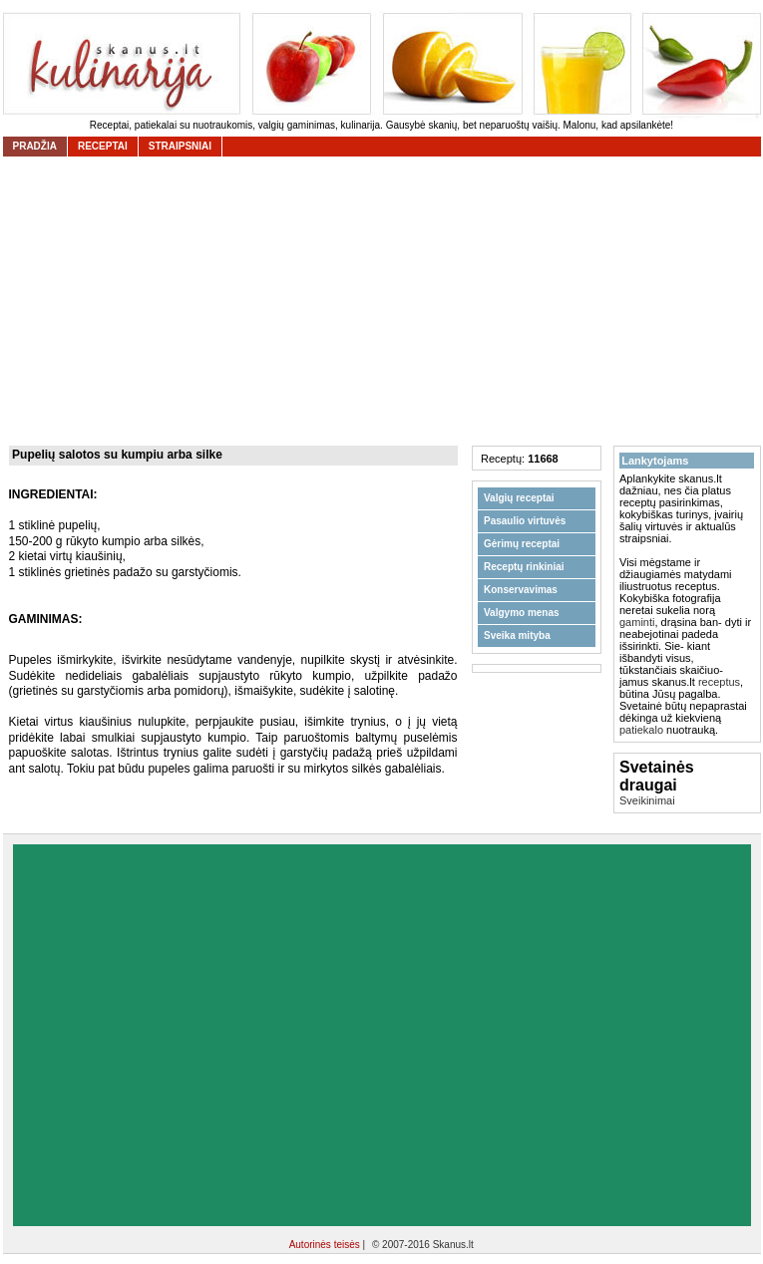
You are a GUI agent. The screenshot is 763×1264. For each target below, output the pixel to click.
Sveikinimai (647, 800)
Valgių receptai (519, 497)
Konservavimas (521, 589)
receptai (103, 146)
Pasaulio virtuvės (525, 520)
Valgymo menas (522, 612)
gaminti (636, 622)
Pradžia (35, 146)
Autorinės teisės (326, 1244)
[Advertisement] (190, 1035)
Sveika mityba (517, 635)
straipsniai (180, 146)
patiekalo (641, 730)
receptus (719, 682)
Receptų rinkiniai (524, 566)
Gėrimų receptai (522, 543)
